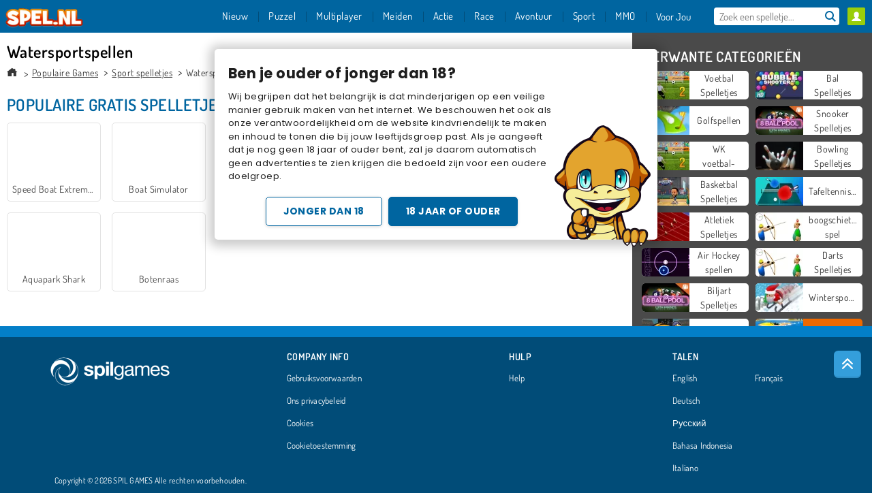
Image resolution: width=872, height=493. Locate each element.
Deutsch (686, 401)
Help (517, 378)
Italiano (685, 468)
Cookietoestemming (321, 446)
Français (769, 378)
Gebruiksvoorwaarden (324, 378)
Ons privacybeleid (316, 401)
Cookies (300, 423)
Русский (689, 423)
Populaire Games (65, 72)
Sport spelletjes (142, 72)
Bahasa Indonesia (702, 446)
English (685, 378)
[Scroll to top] (847, 364)
